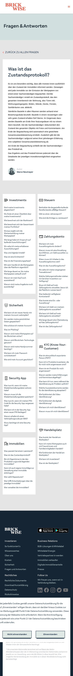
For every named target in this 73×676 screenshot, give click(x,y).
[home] (14, 6)
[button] (69, 7)
